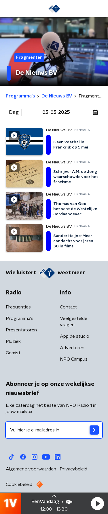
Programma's (19, 318)
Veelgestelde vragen (73, 321)
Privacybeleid (73, 469)
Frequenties (18, 307)
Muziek (13, 341)
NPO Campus (74, 359)
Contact (68, 307)
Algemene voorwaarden (31, 469)
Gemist (13, 353)
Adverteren (72, 347)
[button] (97, 503)
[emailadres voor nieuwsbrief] (54, 430)
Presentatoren (21, 330)
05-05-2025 (56, 112)
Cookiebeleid (19, 484)
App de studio (74, 336)
